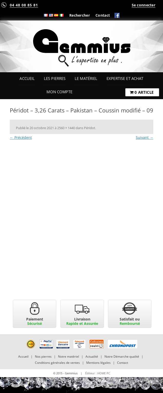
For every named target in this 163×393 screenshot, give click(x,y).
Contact (102, 15)
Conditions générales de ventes (57, 362)
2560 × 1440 (66, 128)
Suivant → (144, 137)
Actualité (91, 356)
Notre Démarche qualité (121, 356)
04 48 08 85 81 (24, 5)
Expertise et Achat (125, 78)
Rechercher (79, 15)
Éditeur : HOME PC (97, 373)
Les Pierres (55, 78)
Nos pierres (43, 356)
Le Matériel (86, 78)
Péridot (89, 128)
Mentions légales (98, 362)
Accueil (27, 78)
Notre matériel (68, 356)
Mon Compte (59, 91)
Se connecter (143, 5)
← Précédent (21, 137)
